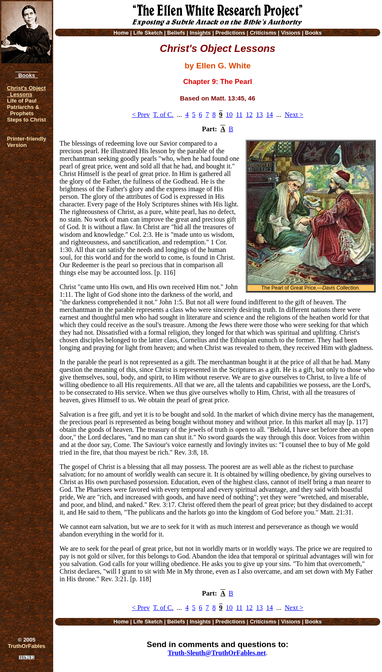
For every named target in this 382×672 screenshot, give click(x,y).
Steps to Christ (26, 120)
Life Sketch (148, 33)
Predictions (230, 33)
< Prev (140, 114)
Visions (291, 33)
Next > (293, 114)
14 (269, 114)
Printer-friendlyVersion (26, 141)
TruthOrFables (27, 646)
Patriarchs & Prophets (23, 110)
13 (259, 114)
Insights (200, 33)
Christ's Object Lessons (26, 91)
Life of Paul (21, 101)
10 (229, 114)
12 (249, 114)
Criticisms (263, 33)
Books (26, 75)
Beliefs (176, 33)
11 (239, 114)
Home (121, 33)
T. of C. (163, 114)
